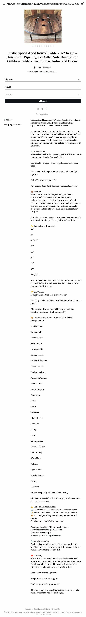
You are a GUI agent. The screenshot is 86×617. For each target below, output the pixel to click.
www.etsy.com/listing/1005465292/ (46, 530)
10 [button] (53, 46)
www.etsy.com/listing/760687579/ (46, 535)
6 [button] (44, 46)
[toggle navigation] (4, 4)
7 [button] (46, 46)
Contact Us (56, 609)
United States (44, 72)
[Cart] (82, 4)
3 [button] (37, 46)
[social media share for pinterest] (46, 109)
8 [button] (48, 46)
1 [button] (32, 46)
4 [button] (39, 46)
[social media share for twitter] (42, 109)
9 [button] (50, 46)
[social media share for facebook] (39, 109)
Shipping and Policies (42, 609)
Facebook (28, 609)
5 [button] (41, 46)
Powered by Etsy (45, 614)
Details (8, 120)
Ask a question (42, 114)
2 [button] (35, 46)
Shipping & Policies (13, 125)
